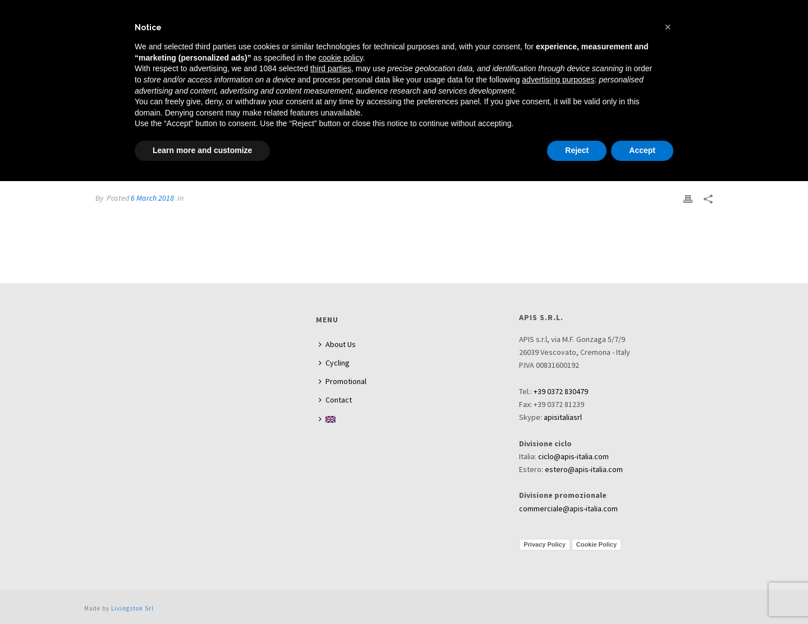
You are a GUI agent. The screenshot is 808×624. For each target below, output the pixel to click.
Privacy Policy (545, 544)
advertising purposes (558, 79)
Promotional (342, 381)
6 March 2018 (152, 198)
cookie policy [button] (341, 57)
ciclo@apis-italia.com (573, 456)
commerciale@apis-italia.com (568, 508)
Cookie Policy (596, 544)
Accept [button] (642, 150)
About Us (337, 344)
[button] (668, 27)
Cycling (334, 363)
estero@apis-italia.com (584, 469)
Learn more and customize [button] (202, 150)
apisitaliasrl (563, 417)
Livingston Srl (132, 608)
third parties (330, 68)
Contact (335, 400)
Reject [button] (577, 150)
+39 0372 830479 (561, 391)
